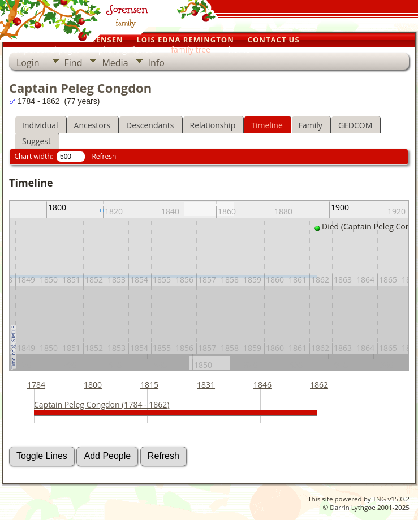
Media (115, 63)
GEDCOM (355, 125)
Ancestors (92, 125)
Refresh (104, 156)
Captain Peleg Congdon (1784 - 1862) (101, 404)
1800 (93, 384)
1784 (36, 384)
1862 (319, 384)
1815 (149, 384)
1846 (262, 384)
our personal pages (44, 49)
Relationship (213, 125)
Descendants (150, 125)
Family (310, 125)
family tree (190, 49)
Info (156, 63)
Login (28, 63)
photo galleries (125, 49)
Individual (40, 125)
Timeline (267, 125)
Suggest (36, 141)
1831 (206, 384)
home (239, 49)
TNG (379, 499)
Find (73, 63)
